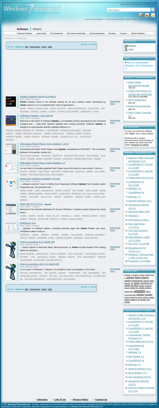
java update (78, 190)
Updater (43, 111)
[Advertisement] (30, 72)
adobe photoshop (133, 280)
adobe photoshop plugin (133, 297)
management (42, 253)
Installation (78, 237)
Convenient (67, 158)
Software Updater (50, 136)
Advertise (42, 399)
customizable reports (95, 253)
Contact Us (101, 399)
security (23, 171)
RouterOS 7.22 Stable (139, 261)
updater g (128, 275)
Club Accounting (75, 253)
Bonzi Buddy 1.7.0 (137, 373)
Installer (52, 111)
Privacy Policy (80, 399)
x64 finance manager (55, 272)
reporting (43, 275)
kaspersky (68, 196)
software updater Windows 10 (20, 130)
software (34, 111)
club (33, 256)
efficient (23, 237)
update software (32, 136)
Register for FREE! (140, 145)
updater (97, 158)
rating (43, 47)
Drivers (37, 29)
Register (132, 46)
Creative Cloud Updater (68, 111)
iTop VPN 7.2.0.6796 (138, 243)
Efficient (57, 158)
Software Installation (95, 234)
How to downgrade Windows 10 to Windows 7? (138, 65)
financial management (31, 272)
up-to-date (33, 196)
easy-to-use (46, 196)
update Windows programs (28, 133)
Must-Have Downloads (76, 33)
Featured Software (24, 33)
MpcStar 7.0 (134, 196)
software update (83, 196)
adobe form (128, 291)
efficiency (54, 219)
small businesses (54, 279)
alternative (56, 171)
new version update (96, 193)
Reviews (112, 33)
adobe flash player (137, 277)
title (26, 47)
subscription (93, 108)
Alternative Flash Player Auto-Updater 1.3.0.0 (44, 144)
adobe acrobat (131, 285)
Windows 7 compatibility (47, 130)
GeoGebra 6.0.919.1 (138, 220)
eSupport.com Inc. (69, 136)
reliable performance (54, 133)
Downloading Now (97, 33)
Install (96, 111)
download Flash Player (74, 155)
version (40, 215)
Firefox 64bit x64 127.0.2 (140, 177)
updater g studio (138, 275)
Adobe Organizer (58, 108)
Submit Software (138, 33)
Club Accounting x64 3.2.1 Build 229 (39, 264)
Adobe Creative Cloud (38, 108)
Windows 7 (66, 215)
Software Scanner (63, 237)
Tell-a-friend (126, 4)
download (48, 158)
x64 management (83, 275)
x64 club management (35, 279)
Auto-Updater (93, 155)
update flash (68, 171)
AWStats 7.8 (134, 188)
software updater (14, 136)
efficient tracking (66, 256)
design (23, 108)
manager (24, 256)
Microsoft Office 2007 (139, 211)
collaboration (86, 111)
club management (86, 256)
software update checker (78, 133)
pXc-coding (99, 171)
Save (112, 104)
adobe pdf (145, 300)
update (39, 158)
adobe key (134, 288)
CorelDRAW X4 (136, 192)
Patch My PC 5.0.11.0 (31, 204)
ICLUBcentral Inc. (54, 260)
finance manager (58, 253)
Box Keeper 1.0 (136, 356)
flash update (92, 190)
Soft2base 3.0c (28, 223)
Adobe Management (76, 108)
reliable (23, 196)
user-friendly (43, 219)
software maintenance (70, 130)
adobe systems (145, 288)
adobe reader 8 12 (132, 300)
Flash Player (44, 171)
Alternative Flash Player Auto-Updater (46, 174)
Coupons (123, 33)
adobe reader (144, 294)
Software (22, 29)
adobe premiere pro (143, 283)
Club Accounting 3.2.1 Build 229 (37, 242)
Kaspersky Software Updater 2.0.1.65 (40, 179)
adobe (127, 302)
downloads (35, 47)
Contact (138, 4)
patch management (44, 190)
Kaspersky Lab (78, 193)
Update (35, 234)
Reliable (31, 158)
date (50, 47)
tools (102, 108)
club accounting (66, 275)
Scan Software (91, 237)
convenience (64, 193)
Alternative (46, 155)
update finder (26, 190)
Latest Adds (41, 33)
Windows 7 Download (16, 38)
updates (32, 215)
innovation (24, 111)
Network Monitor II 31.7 (140, 201)
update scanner (62, 190)
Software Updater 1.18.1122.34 (36, 115)
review (77, 215)
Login (130, 49)
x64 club (53, 275)
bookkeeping (75, 272)
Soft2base (24, 234)
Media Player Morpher (139, 106)
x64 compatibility (91, 272)
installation (42, 237)
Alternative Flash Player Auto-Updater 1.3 (42, 163)
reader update (50, 193)
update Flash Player (83, 158)
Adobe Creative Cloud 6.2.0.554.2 (38, 96)
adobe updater (148, 297)
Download (115, 101)
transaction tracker (46, 256)
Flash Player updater (30, 155)
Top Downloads (56, 33)
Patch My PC (52, 215)
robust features (27, 253)
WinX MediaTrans (137, 100)
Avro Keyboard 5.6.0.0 (139, 377)
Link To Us (149, 4)
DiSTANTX (57, 155)
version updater (75, 219)
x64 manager (69, 279)
